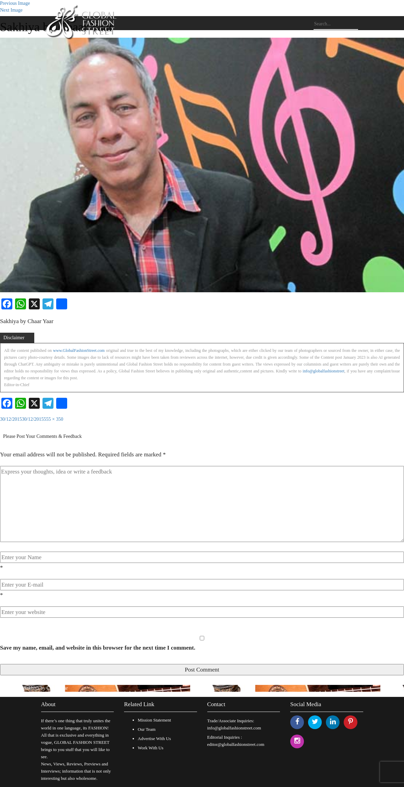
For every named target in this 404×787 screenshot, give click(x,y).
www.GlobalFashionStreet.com (79, 350)
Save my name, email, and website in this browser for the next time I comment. (97, 647)
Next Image (11, 10)
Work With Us (150, 747)
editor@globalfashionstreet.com (236, 744)
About (48, 704)
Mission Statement (154, 720)
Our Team (147, 729)
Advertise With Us (154, 738)
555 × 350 (53, 419)
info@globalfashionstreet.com (234, 727)
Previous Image (15, 3)
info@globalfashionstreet (323, 371)
